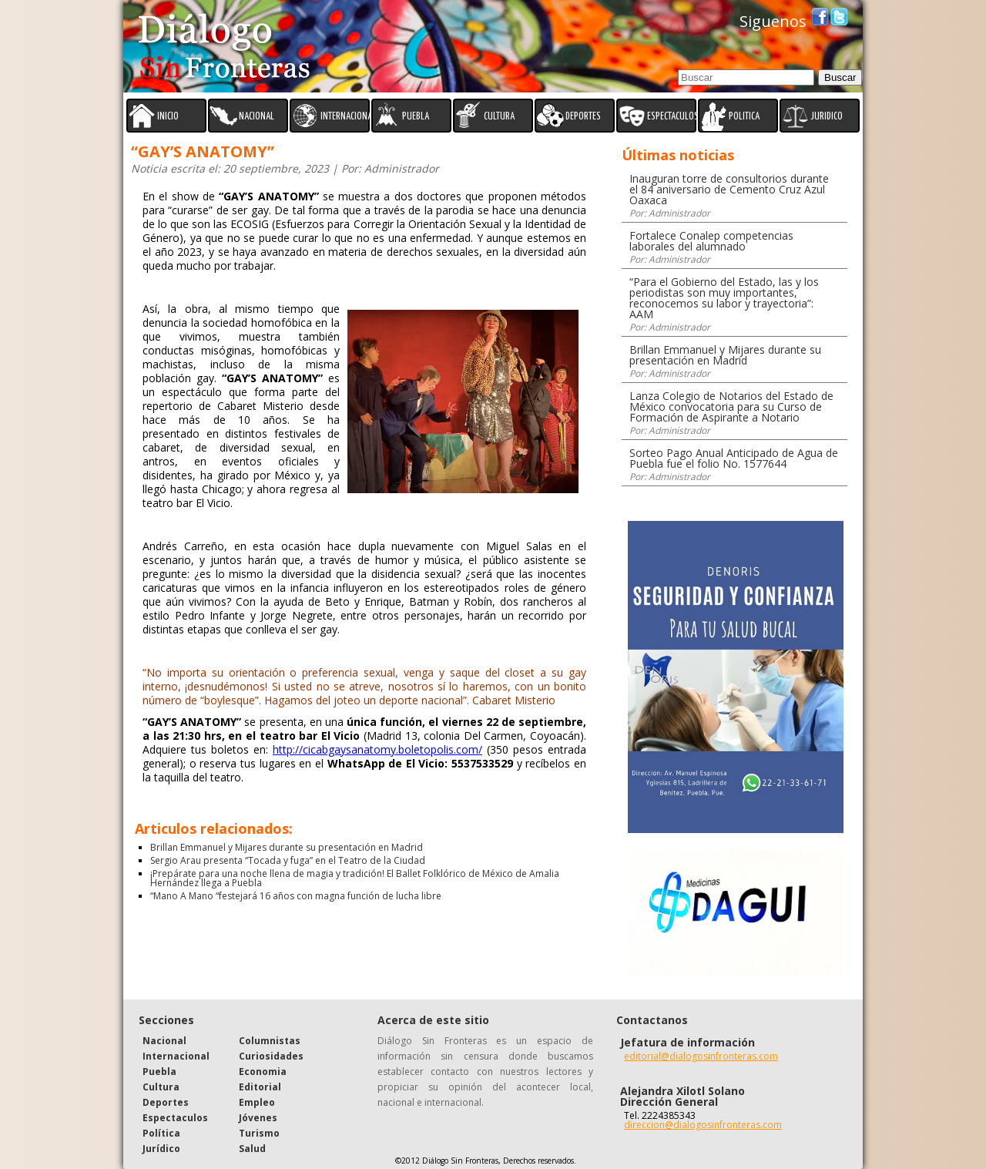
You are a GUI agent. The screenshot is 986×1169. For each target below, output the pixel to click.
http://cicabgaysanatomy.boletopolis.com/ (377, 749)
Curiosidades (271, 1056)
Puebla (159, 1071)
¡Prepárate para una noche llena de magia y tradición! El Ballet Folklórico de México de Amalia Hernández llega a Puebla (354, 878)
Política (161, 1133)
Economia (263, 1071)
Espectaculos (175, 1117)
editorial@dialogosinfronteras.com (701, 1056)
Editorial (260, 1086)
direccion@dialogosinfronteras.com (703, 1124)
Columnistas (269, 1040)
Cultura (161, 1086)
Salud (252, 1148)
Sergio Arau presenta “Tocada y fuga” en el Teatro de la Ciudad (287, 860)
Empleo (257, 1102)
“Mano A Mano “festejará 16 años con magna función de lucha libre (295, 895)
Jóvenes (258, 1117)
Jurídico (161, 1148)
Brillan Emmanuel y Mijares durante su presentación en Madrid (286, 847)
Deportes (166, 1102)
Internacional (176, 1056)
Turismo (259, 1133)
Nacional (164, 1040)
